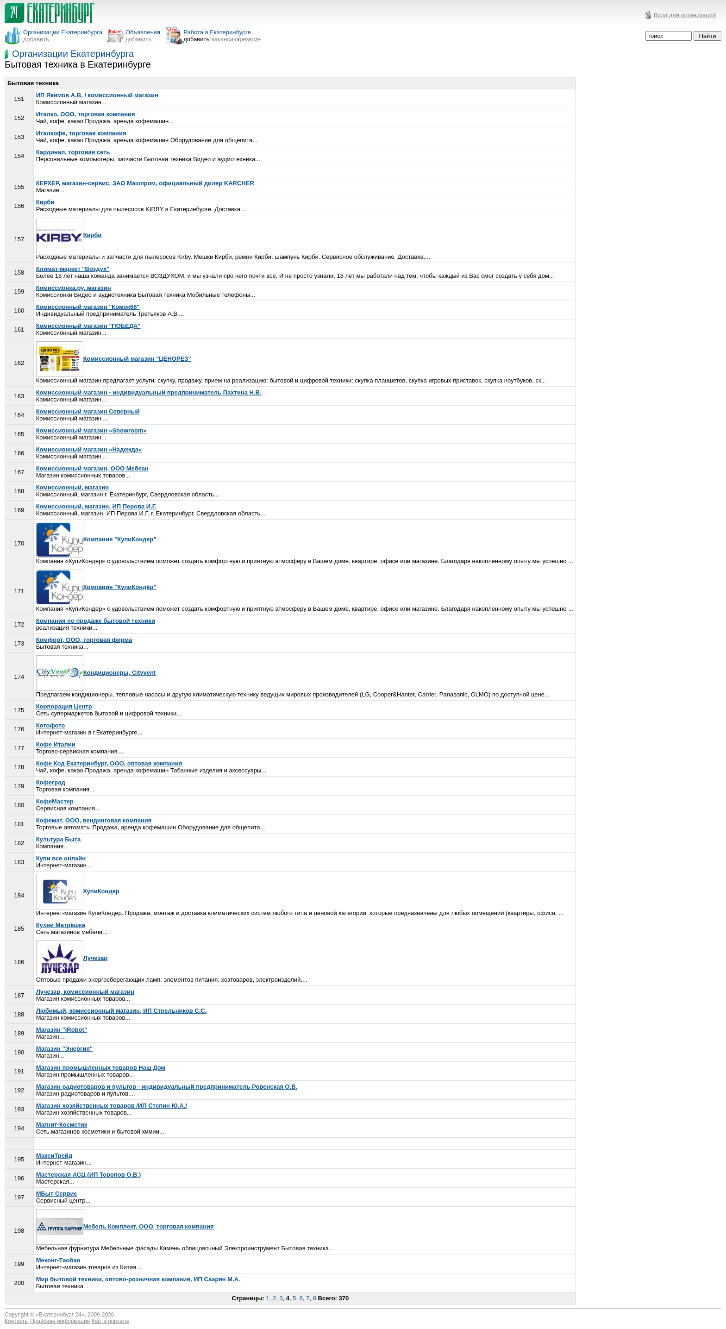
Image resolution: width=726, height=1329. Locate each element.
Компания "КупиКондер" (96, 539)
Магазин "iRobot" (61, 1029)
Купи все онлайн (61, 858)
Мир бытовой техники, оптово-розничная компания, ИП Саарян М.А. (138, 1279)
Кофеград (50, 782)
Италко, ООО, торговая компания (85, 114)
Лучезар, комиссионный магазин (85, 991)
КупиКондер (77, 891)
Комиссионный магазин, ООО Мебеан (92, 468)
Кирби (45, 202)
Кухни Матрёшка (60, 925)
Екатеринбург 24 (60, 1314)
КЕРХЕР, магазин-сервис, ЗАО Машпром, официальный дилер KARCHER (145, 183)
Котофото (50, 725)
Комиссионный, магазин (72, 487)
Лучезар (72, 957)
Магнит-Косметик (62, 1124)
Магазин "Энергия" (64, 1048)
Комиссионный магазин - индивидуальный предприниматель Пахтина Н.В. (149, 392)
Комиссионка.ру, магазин (73, 287)
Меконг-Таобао (58, 1260)
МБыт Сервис (56, 1193)
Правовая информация (60, 1321)
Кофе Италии (55, 744)
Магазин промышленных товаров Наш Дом (101, 1067)
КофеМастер (55, 801)
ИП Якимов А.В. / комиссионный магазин (97, 95)
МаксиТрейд (54, 1155)
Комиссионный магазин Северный (88, 411)
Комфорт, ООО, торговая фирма (84, 639)
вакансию (224, 39)
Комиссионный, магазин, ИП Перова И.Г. (96, 506)
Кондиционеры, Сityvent (96, 672)
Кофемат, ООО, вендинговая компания (94, 820)
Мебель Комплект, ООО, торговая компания (125, 1226)
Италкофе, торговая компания (81, 133)
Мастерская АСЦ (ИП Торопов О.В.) (88, 1174)
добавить (36, 39)
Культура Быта (58, 839)
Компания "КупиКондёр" (96, 586)
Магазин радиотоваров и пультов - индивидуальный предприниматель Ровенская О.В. (167, 1086)
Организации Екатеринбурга (73, 54)
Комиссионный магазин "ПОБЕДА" (88, 325)
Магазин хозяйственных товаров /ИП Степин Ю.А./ (111, 1105)
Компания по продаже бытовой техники (95, 620)
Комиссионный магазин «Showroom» (91, 430)
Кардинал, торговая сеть (73, 152)
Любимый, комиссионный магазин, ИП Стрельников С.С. (121, 1010)
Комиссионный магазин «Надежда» (89, 449)
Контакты (17, 1321)
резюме (250, 39)
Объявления (142, 32)
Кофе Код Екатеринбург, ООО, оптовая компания (109, 763)
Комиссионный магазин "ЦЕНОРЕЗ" (113, 358)
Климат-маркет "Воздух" (73, 268)
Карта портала (110, 1321)
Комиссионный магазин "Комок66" (88, 306)
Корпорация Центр (64, 706)
